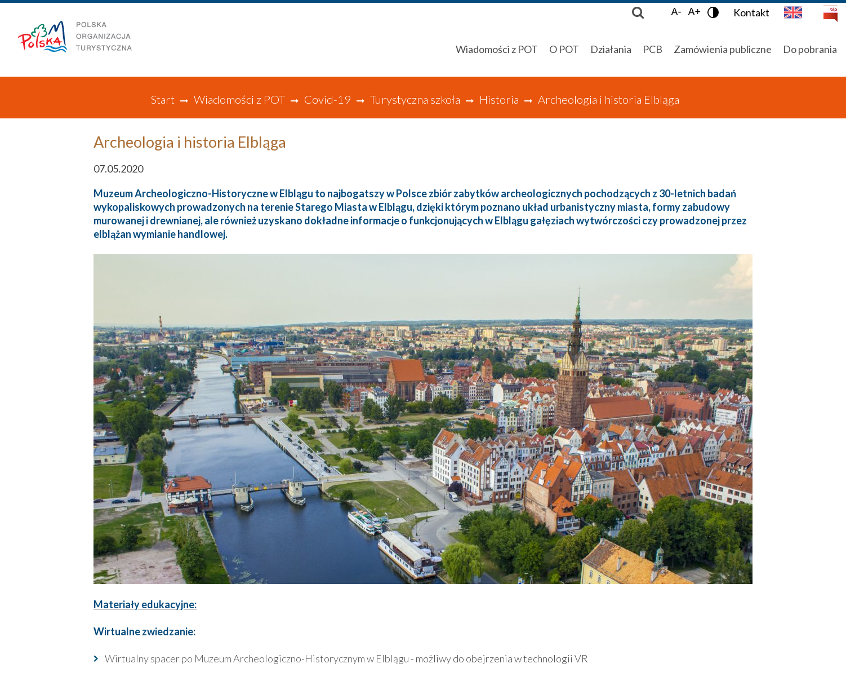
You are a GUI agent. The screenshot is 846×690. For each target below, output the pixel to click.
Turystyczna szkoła (415, 99)
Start (162, 99)
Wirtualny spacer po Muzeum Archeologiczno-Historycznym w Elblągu (257, 658)
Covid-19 (327, 99)
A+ (694, 11)
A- (676, 11)
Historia (499, 99)
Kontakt (751, 12)
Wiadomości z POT (239, 99)
